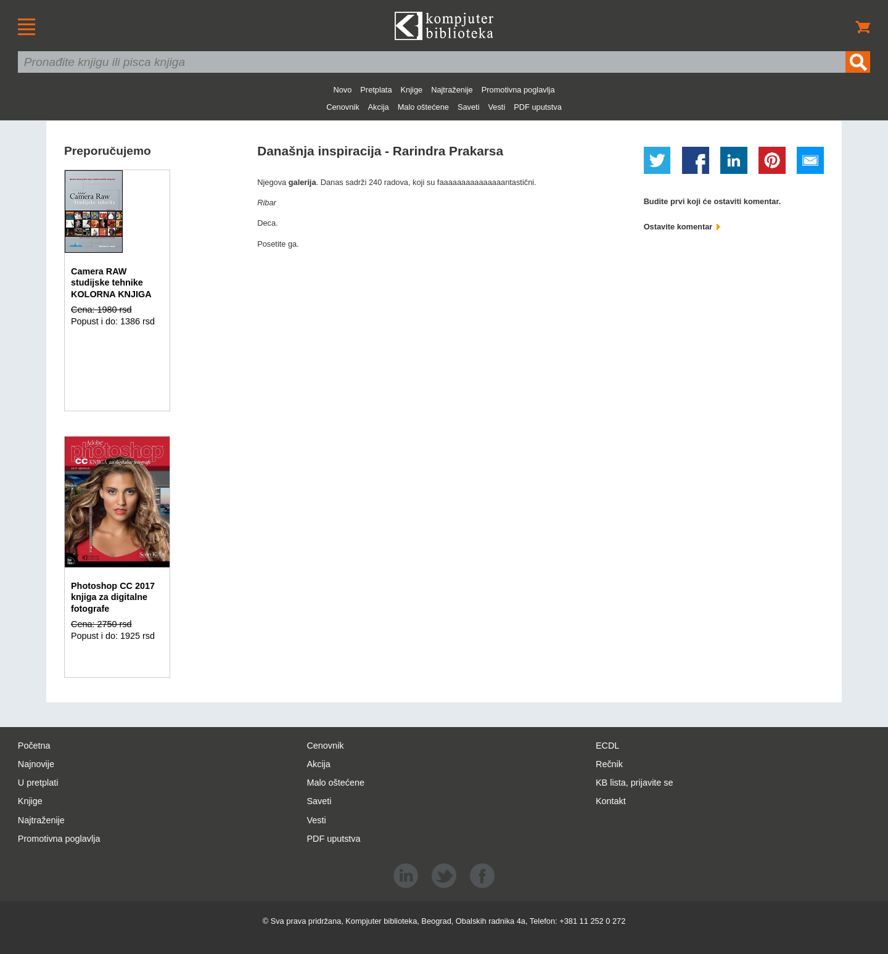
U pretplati (38, 782)
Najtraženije (452, 89)
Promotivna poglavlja (518, 89)
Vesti (497, 107)
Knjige (412, 89)
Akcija (378, 107)
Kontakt (611, 801)
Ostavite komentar (682, 226)
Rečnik (609, 764)
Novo (342, 89)
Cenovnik (342, 107)
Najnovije (36, 764)
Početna (34, 745)
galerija (302, 182)
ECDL (607, 745)
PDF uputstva (538, 107)
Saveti (469, 107)
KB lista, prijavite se (634, 782)
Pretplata (376, 89)
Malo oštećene (423, 107)
